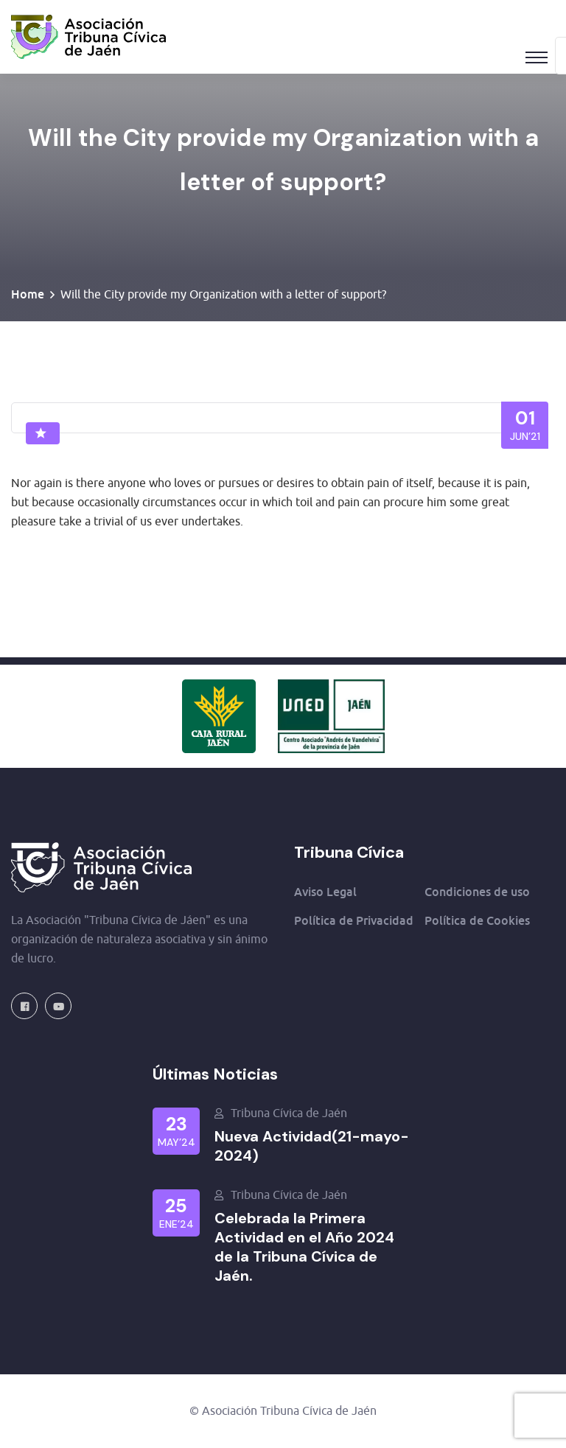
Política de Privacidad (353, 920)
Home (27, 294)
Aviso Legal (325, 891)
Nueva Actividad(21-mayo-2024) (311, 1146)
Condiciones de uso (477, 891)
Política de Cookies (477, 920)
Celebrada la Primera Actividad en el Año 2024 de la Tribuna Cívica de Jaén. (304, 1247)
